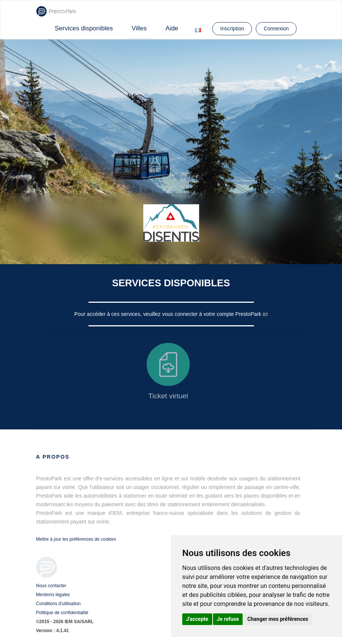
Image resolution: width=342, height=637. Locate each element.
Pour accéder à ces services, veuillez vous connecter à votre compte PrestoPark (168, 314)
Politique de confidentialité (62, 612)
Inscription (232, 28)
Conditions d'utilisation (58, 603)
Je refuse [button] (228, 619)
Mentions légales (53, 594)
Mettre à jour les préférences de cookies (76, 539)
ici (265, 314)
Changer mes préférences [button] (278, 619)
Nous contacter (51, 585)
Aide (171, 28)
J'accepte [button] (197, 619)
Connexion (276, 28)
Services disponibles (84, 28)
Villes (139, 28)
